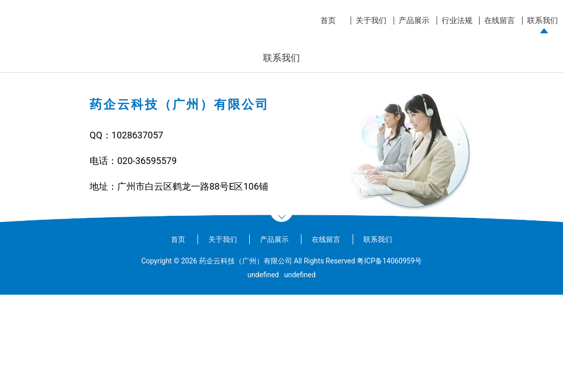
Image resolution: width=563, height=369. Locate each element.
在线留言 (499, 20)
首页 (328, 20)
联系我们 (542, 20)
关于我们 (371, 20)
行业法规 (457, 20)
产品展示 (414, 20)
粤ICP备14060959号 (389, 261)
